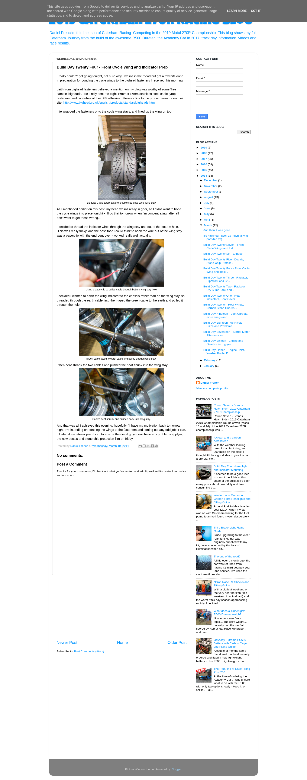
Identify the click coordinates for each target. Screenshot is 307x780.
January (209, 365)
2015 (204, 169)
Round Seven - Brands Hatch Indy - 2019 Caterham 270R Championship (232, 409)
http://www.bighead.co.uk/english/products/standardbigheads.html (109, 102)
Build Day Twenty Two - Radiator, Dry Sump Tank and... (224, 288)
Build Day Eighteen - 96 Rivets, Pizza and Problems (223, 324)
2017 (204, 158)
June (207, 208)
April (207, 219)
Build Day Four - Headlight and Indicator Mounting (230, 468)
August (209, 197)
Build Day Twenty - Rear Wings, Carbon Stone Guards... (223, 306)
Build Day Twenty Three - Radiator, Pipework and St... (225, 279)
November (211, 186)
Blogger (176, 769)
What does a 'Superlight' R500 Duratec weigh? (229, 612)
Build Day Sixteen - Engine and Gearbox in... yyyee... (223, 342)
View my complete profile (212, 388)
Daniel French (209, 382)
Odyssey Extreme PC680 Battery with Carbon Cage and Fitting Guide (230, 643)
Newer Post (66, 642)
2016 (204, 164)
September (211, 191)
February (210, 360)
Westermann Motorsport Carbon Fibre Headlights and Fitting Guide (232, 499)
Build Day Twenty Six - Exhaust (223, 253)
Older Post (177, 642)
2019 (204, 147)
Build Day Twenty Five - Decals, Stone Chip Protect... (223, 261)
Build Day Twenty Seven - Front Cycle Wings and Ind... (223, 246)
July (207, 202)
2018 (204, 153)
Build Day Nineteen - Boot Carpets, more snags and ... (225, 315)
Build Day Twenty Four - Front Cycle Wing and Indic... (226, 270)
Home (122, 642)
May (207, 214)
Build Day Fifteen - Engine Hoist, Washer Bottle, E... (224, 351)
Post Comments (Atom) (89, 651)
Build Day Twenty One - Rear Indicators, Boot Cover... (222, 297)
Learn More (237, 11)
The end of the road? (227, 556)
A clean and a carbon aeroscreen (227, 439)
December (211, 180)
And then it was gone (216, 230)
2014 (204, 175)
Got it (256, 11)
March (208, 225)
